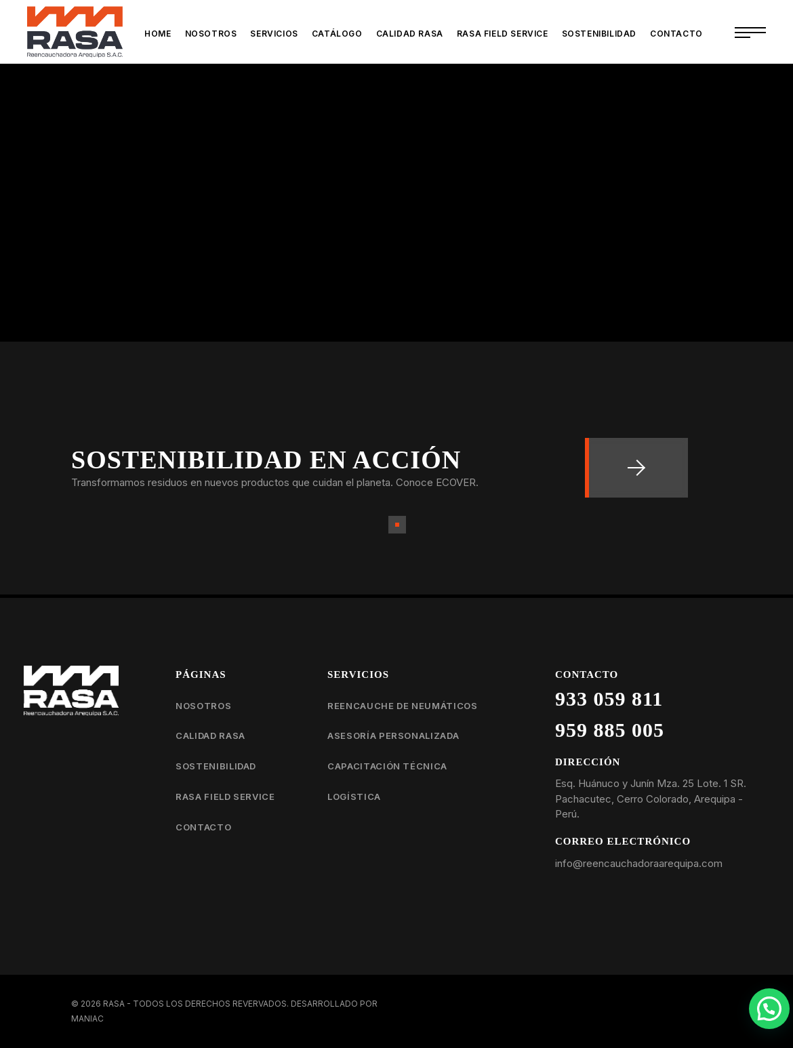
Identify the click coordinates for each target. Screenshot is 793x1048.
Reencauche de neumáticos (402, 705)
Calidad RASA (210, 735)
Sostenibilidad (216, 766)
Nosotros (203, 705)
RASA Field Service (225, 796)
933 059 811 (609, 698)
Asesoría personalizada (393, 735)
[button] (769, 1008)
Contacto (203, 827)
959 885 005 (609, 730)
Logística (354, 796)
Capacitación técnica (387, 766)
